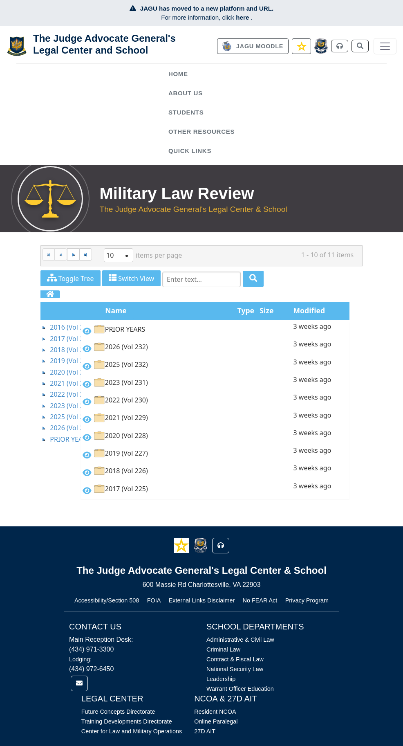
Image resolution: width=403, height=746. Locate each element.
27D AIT (204, 731)
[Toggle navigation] (385, 46)
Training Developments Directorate (126, 721)
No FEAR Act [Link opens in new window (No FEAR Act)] (260, 600)
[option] (215, 330)
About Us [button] (185, 93)
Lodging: (80, 659)
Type (245, 310)
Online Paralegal (215, 721)
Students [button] (186, 112)
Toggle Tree (70, 278)
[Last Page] (85, 254)
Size (266, 310)
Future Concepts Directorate (118, 711)
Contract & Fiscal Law (235, 659)
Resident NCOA (215, 711)
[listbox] (118, 255)
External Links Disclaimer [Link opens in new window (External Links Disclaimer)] (202, 600)
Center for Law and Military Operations (131, 731)
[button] (182, 545)
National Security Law (234, 669)
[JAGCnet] (321, 46)
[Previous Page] (60, 254)
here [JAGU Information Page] (243, 17)
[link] (252, 46)
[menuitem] (201, 74)
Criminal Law (223, 649)
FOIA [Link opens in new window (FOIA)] (154, 600)
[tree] (60, 383)
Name (116, 310)
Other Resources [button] (201, 131)
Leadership (220, 679)
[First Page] (49, 254)
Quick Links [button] (189, 150)
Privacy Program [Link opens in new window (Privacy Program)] (307, 600)
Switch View (131, 278)
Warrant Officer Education (240, 688)
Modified (309, 310)
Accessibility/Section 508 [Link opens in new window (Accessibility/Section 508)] (106, 600)
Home (178, 73)
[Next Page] (73, 254)
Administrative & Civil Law (240, 639)
